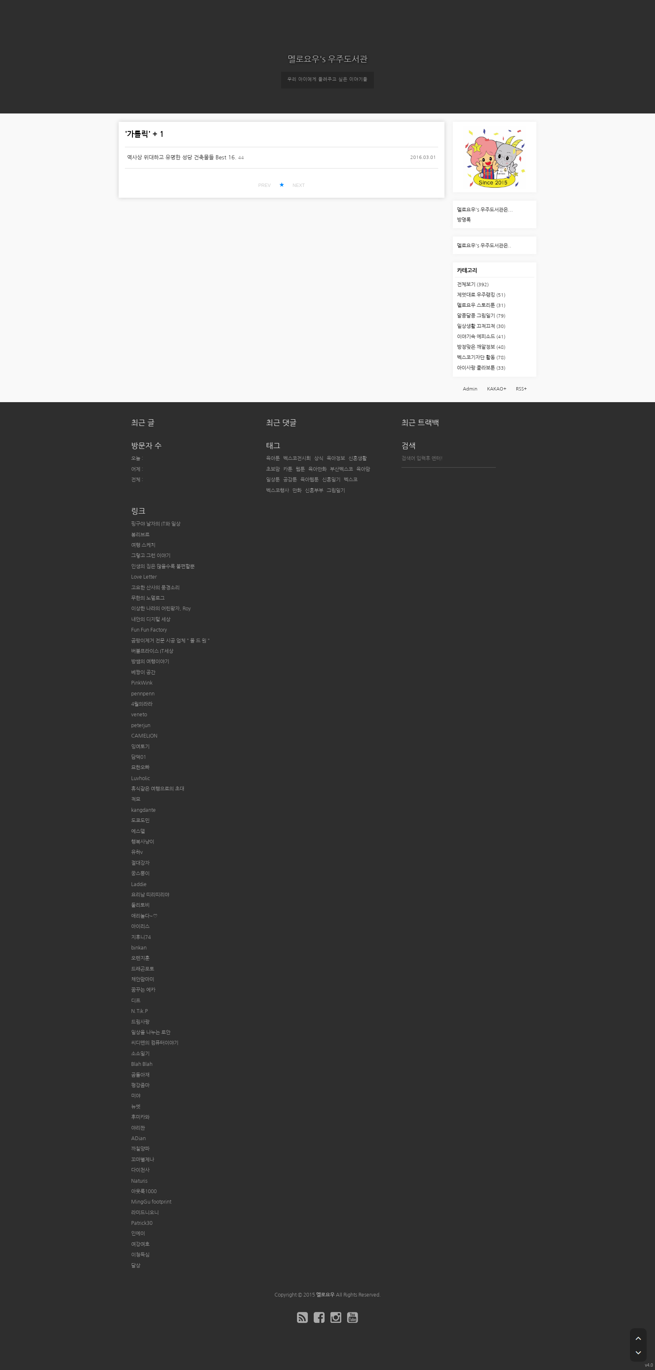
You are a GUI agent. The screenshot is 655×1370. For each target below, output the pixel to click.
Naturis (139, 1181)
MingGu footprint (151, 1201)
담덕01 (138, 757)
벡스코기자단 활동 (481, 357)
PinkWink (141, 682)
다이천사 (140, 1170)
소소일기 (140, 1053)
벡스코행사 (277, 490)
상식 (318, 458)
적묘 (135, 799)
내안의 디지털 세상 (150, 619)
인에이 (138, 1233)
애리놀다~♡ (144, 916)
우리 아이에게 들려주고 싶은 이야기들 (327, 79)
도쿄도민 (140, 820)
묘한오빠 (140, 767)
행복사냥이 (142, 841)
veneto (139, 714)
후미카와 (140, 1117)
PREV (264, 185)
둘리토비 (140, 905)
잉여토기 (140, 746)
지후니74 (141, 937)
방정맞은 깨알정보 (481, 347)
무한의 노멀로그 (148, 598)
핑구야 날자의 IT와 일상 (155, 523)
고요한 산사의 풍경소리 (155, 587)
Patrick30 (141, 1223)
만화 (297, 490)
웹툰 (300, 469)
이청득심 (140, 1254)
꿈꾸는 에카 (143, 989)
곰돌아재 (140, 1075)
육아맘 (363, 469)
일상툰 (273, 479)
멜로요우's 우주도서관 (328, 59)
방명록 (464, 219)
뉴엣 (135, 1106)
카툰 (287, 469)
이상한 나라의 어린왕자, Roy (161, 608)
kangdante (143, 810)
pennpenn (143, 693)
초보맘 (273, 469)
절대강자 (140, 863)
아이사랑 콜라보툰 (481, 367)
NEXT (298, 185)
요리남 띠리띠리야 (150, 894)
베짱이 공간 (143, 672)
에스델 (138, 831)
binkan (139, 947)
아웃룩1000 (144, 1191)
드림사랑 (140, 1022)
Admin (470, 389)
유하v (137, 852)
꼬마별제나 (142, 1159)
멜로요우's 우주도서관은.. (484, 245)
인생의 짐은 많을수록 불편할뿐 (163, 566)
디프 (135, 1000)
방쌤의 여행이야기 (150, 661)
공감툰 (290, 479)
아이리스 (140, 926)
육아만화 (317, 469)
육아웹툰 (309, 479)
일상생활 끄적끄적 (481, 326)
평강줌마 (140, 1085)
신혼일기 (331, 479)
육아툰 (273, 458)
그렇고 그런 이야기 (150, 555)
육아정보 (336, 458)
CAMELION (144, 735)
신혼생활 (357, 458)
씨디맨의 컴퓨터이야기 (154, 1042)
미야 (135, 1095)
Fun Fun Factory (149, 629)
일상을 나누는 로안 (150, 1032)
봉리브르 (140, 534)
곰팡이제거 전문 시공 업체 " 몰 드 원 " (170, 640)
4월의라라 (141, 704)
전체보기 (473, 284)
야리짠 (138, 1128)
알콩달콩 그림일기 (481, 315)
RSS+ (521, 389)
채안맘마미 (142, 979)
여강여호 (140, 1244)
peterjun (140, 725)
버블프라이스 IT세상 (152, 651)
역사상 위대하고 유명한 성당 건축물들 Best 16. (181, 157)
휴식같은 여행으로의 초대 (157, 788)
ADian (138, 1138)
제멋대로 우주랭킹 (481, 294)
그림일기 (336, 490)
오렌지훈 (140, 958)
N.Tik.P (139, 1011)
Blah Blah (141, 1064)
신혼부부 (314, 490)
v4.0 (649, 1365)
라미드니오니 (145, 1212)
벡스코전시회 (297, 458)
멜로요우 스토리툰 (481, 305)
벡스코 (351, 479)
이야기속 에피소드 (481, 336)
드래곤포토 (142, 969)
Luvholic (140, 778)
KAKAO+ (496, 389)
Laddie (139, 884)
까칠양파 (140, 1148)
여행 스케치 (143, 545)
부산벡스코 (341, 469)
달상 (135, 1265)
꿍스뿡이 (140, 873)
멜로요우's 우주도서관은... (485, 209)
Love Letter (144, 576)
